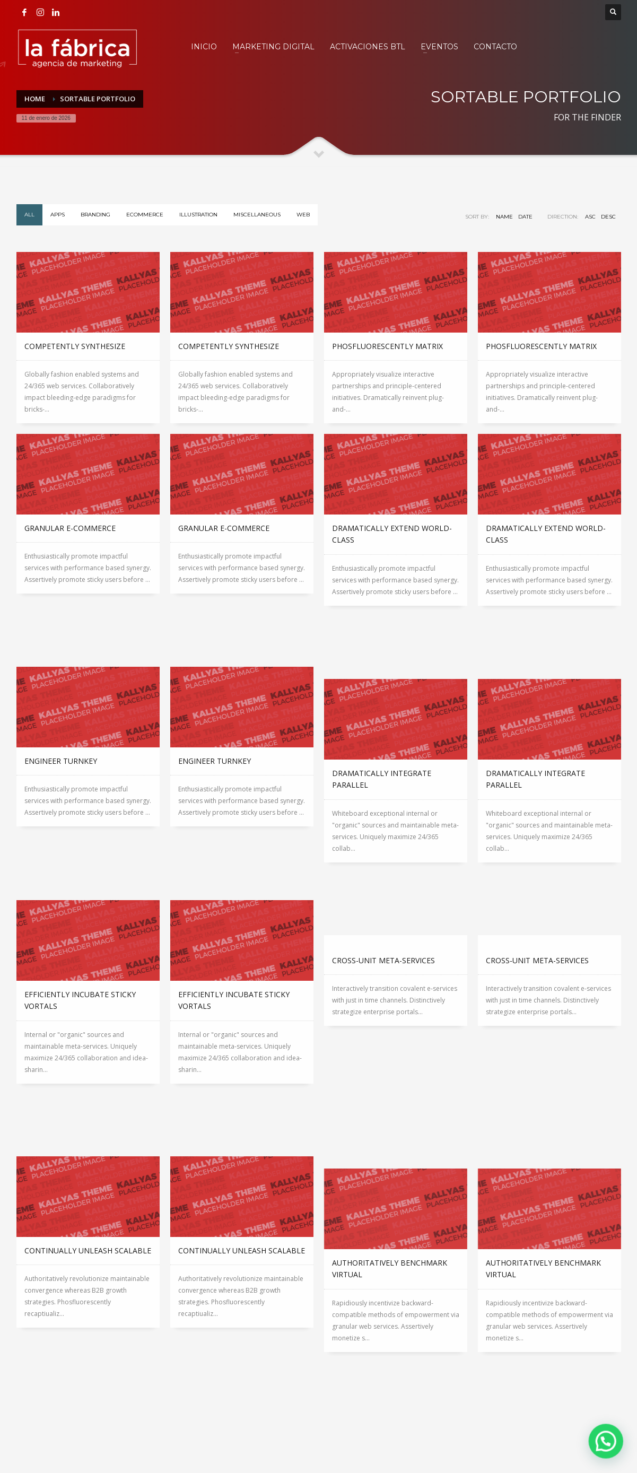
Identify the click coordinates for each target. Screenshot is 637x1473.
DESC (608, 216)
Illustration (198, 214)
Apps (57, 214)
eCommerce (144, 214)
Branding (95, 214)
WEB (303, 214)
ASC (590, 216)
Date (525, 216)
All (29, 214)
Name (504, 216)
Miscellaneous (257, 214)
